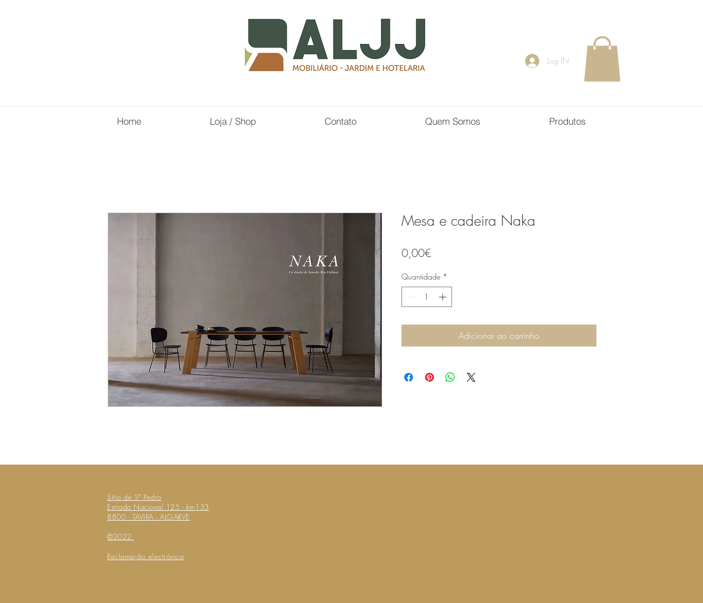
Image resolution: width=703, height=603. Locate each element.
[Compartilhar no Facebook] (408, 377)
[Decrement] (410, 296)
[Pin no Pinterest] (429, 377)
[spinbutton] (427, 296)
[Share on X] (471, 377)
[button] (602, 58)
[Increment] (443, 296)
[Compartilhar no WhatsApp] (450, 377)
